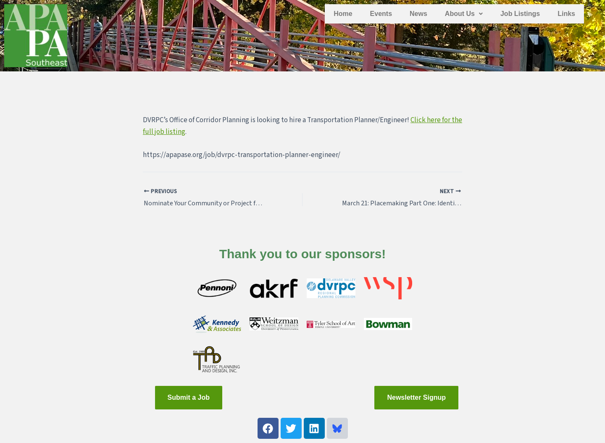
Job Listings (520, 13)
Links (566, 13)
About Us (464, 13)
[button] (464, 14)
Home (343, 13)
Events (381, 13)
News (418, 13)
